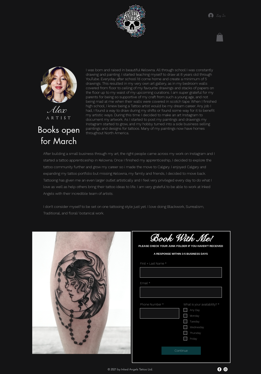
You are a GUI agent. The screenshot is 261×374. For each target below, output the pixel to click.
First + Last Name (152, 263)
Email (144, 283)
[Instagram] (225, 369)
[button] (219, 37)
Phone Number (150, 304)
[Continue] (181, 351)
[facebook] (219, 369)
